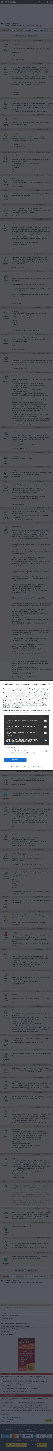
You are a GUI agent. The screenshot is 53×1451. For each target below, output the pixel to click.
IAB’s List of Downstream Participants (26, 705)
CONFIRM (15, 760)
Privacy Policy (37, 767)
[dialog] (26, 726)
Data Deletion (15, 767)
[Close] (49, 684)
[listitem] (26, 717)
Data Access (26, 767)
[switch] (45, 721)
